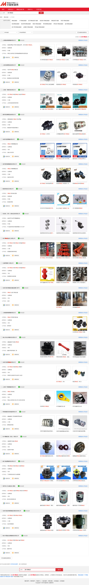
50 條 (9, 50)
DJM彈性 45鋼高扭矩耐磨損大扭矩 (80, 332)
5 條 (9, 471)
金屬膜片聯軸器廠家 (28, 27)
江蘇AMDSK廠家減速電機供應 (80, 431)
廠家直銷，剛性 (47, 505)
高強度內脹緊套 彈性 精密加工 (47, 356)
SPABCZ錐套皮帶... (18, 44)
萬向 (16, 243)
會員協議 (56, 581)
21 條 (9, 100)
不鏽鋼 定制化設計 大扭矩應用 (47, 158)
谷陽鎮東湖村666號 (12, 251)
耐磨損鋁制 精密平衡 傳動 (47, 530)
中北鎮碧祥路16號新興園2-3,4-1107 (15, 226)
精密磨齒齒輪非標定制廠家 (79, 356)
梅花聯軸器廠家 (15, 23)
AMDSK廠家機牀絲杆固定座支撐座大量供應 (63, 431)
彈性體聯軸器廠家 (47, 23)
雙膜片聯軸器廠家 (37, 23)
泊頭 (8, 301)
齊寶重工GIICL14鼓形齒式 (80, 282)
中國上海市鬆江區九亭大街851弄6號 (16, 400)
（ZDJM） (45, 134)
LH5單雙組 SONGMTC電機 (80, 59)
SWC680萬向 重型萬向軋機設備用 (80, 257)
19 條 (9, 174)
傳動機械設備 (14, 143)
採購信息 (11, 9)
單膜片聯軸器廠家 (65, 20)
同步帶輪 (19, 119)
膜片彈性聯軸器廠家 (16, 27)
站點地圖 (44, 581)
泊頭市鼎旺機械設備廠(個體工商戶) (11, 287)
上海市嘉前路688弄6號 (12, 102)
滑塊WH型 (78, 183)
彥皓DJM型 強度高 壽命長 (63, 530)
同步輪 (13, 342)
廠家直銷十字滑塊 (79, 505)
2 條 (9, 298)
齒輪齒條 (10, 342)
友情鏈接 (62, 581)
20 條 (9, 124)
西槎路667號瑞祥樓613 (12, 127)
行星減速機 (15, 416)
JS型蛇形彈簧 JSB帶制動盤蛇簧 (80, 530)
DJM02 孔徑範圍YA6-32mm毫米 (63, 59)
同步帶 (9, 69)
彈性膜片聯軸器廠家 (58, 23)
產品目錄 (6, 17)
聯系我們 (32, 581)
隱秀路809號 (10, 424)
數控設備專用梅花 (80, 134)
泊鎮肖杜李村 (10, 177)
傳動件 (20, 366)
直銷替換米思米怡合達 (47, 233)
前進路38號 (10, 201)
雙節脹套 (61, 84)
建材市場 (9, 548)
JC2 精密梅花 (77, 208)
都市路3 (9, 325)
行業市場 (38, 9)
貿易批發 (10, 47)
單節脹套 (77, 84)
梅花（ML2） (77, 381)
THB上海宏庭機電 (47, 84)
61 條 (9, 75)
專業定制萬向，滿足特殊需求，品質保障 (63, 356)
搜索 (41, 12)
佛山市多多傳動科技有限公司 (10, 337)
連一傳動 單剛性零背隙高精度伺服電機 (47, 109)
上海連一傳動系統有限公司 (9, 89)
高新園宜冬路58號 (11, 276)
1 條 (9, 322)
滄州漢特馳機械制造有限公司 (10, 164)
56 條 (9, 199)
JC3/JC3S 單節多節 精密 (47, 208)
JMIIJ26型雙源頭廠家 (47, 257)
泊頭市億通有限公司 (9, 362)
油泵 (12, 292)
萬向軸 (12, 193)
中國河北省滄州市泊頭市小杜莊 (14, 375)
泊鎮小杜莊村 (10, 152)
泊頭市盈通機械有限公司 (9, 139)
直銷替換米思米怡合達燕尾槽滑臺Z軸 (80, 233)
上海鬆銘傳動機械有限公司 (9, 40)
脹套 (16, 193)
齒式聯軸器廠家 (69, 23)
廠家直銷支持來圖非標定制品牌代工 (47, 456)
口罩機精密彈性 (62, 134)
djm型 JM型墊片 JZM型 (63, 183)
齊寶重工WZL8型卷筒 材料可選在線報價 (63, 282)
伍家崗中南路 (10, 449)
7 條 (9, 273)
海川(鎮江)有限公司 (9, 238)
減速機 (9, 441)
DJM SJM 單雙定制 (63, 158)
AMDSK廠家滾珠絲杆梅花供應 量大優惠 (47, 431)
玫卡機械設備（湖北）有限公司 (10, 436)
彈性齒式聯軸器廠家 (39, 27)
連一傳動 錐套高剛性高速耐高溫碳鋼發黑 (80, 109)
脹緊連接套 (10, 119)
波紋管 (22, 94)
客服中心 (38, 581)
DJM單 (44, 406)
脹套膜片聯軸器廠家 (45, 20)
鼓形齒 (22, 243)
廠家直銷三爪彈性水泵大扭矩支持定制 (80, 158)
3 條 (9, 149)
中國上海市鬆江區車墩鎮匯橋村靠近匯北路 (17, 53)
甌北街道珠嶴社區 (11, 499)
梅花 (16, 94)
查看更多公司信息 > (83, 40)
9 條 (9, 397)
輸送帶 (9, 218)
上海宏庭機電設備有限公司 (9, 65)
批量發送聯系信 (82, 32)
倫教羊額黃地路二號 (12, 350)
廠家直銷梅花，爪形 (63, 505)
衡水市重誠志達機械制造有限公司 (11, 535)
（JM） (60, 381)
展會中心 (30, 9)
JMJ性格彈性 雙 (47, 183)
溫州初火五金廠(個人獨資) (9, 486)
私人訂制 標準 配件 (63, 208)
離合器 (16, 69)
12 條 (9, 248)
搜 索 (59, 569)
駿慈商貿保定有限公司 (8, 188)
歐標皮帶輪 (10, 44)
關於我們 (27, 581)
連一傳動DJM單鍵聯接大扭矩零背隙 (63, 109)
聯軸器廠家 (14, 20)
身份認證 (21, 40)
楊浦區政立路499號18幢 (13, 78)
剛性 (16, 540)
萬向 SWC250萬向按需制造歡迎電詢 (63, 257)
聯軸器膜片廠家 (55, 20)
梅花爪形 (24, 490)
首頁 (3, 9)
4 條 (9, 496)
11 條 (9, 521)
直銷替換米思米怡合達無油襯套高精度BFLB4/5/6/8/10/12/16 (63, 233)
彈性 (10, 465)
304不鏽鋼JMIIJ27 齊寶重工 (47, 282)
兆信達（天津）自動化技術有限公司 (11, 213)
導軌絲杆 (20, 416)
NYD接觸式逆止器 (60, 406)
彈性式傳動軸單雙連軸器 (47, 480)
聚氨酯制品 (17, 218)
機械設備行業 (20, 9)
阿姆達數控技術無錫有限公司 (10, 411)
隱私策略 (50, 581)
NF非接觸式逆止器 (77, 406)
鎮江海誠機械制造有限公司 (9, 461)
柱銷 (21, 465)
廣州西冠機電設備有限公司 (9, 114)
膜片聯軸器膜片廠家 (33, 20)
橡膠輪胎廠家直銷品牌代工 (80, 456)
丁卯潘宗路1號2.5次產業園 (13, 474)
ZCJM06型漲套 (46, 59)
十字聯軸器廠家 (23, 20)
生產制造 (10, 97)
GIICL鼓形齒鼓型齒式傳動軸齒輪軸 (63, 480)
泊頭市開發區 (10, 523)
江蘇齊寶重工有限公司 (8, 263)
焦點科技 (46, 582)
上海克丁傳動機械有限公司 (9, 387)
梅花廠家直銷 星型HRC (63, 456)
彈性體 (12, 317)
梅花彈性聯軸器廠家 (26, 23)
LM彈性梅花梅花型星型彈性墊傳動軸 (80, 480)
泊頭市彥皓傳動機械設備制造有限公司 (12, 510)
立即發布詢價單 (14, 564)
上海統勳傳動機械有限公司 (9, 312)
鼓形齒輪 (76, 307)
